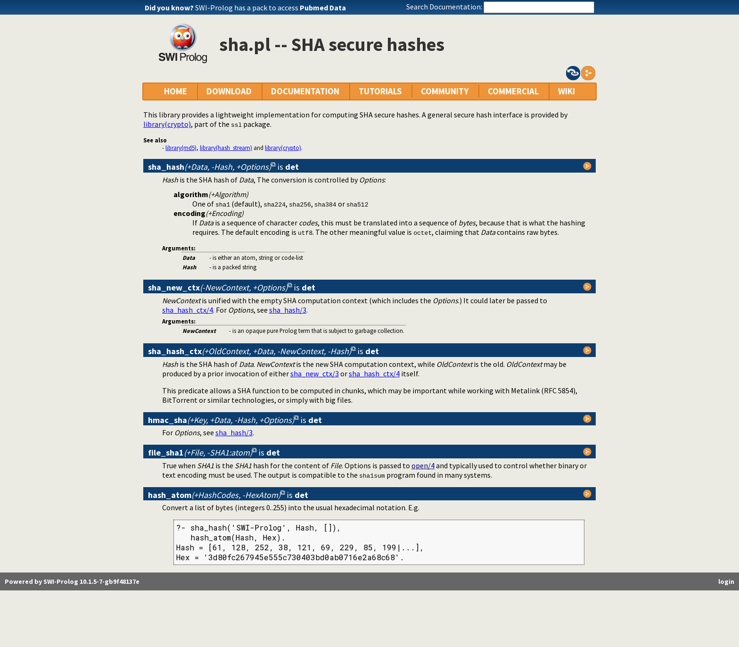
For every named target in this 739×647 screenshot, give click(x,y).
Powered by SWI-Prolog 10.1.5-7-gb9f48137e (72, 581)
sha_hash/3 (287, 310)
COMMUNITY (444, 91)
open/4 (423, 465)
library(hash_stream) (226, 147)
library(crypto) (167, 124)
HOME (175, 91)
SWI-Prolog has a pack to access (270, 7)
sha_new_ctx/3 (314, 373)
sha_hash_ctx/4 (187, 310)
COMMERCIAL (513, 91)
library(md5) (181, 147)
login (726, 581)
